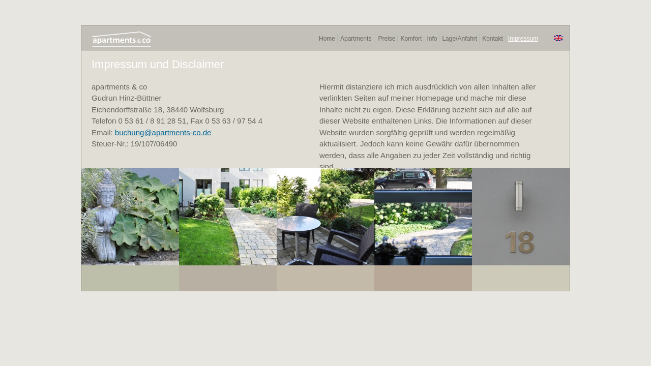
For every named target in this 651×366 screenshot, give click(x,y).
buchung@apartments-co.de (163, 132)
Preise (386, 38)
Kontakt (492, 38)
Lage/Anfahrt (459, 38)
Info (432, 38)
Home (327, 38)
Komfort (411, 38)
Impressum (523, 38)
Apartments (355, 38)
